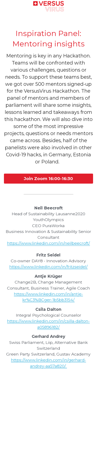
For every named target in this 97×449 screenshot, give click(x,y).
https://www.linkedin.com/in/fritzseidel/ (48, 266)
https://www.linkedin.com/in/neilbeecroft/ (48, 243)
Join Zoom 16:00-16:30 (48, 178)
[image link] (48, 6)
